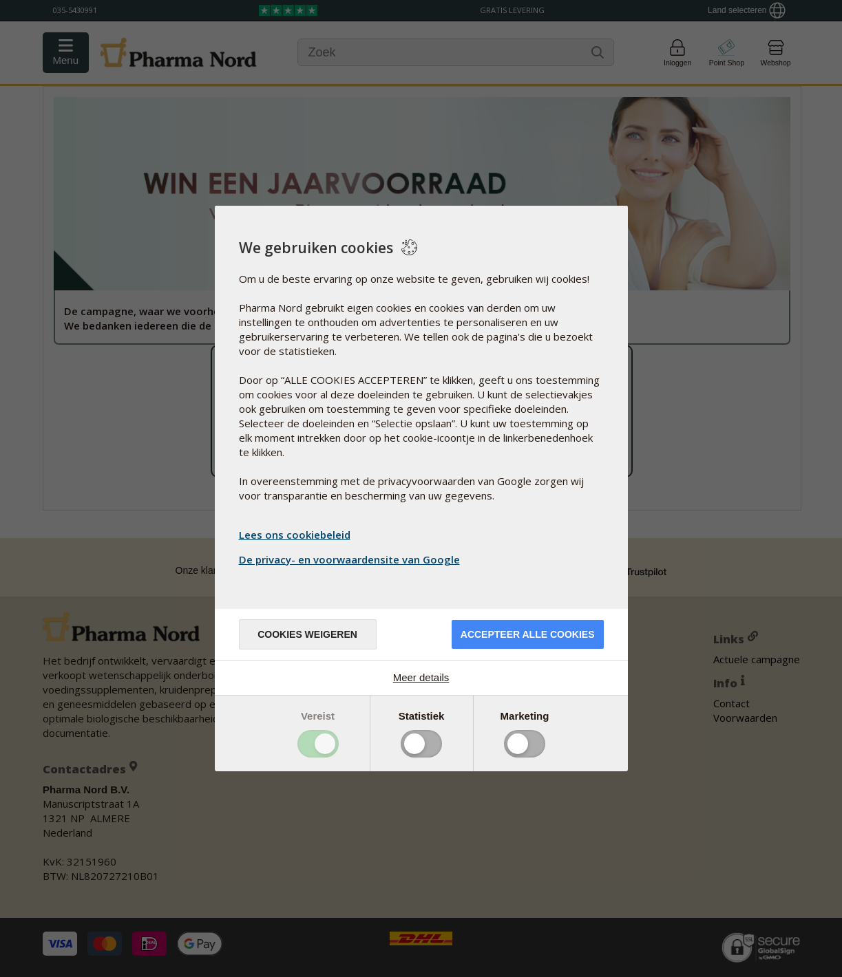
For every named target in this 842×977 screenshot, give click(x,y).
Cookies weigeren (307, 634)
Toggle (318, 744)
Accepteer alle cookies (528, 634)
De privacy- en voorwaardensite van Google (351, 559)
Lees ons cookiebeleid (294, 534)
